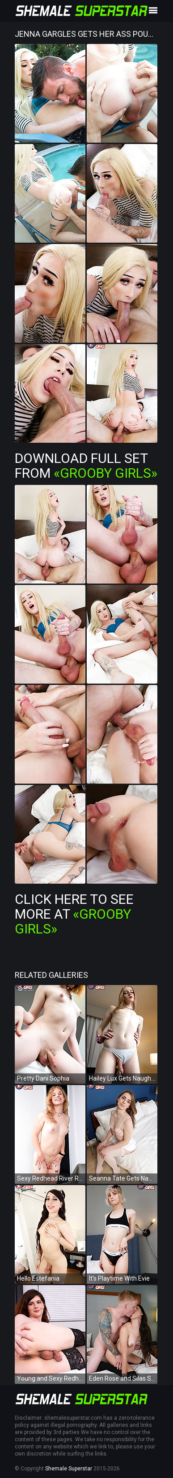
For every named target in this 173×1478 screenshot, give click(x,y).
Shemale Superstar (68, 1468)
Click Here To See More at (74, 914)
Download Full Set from (86, 465)
